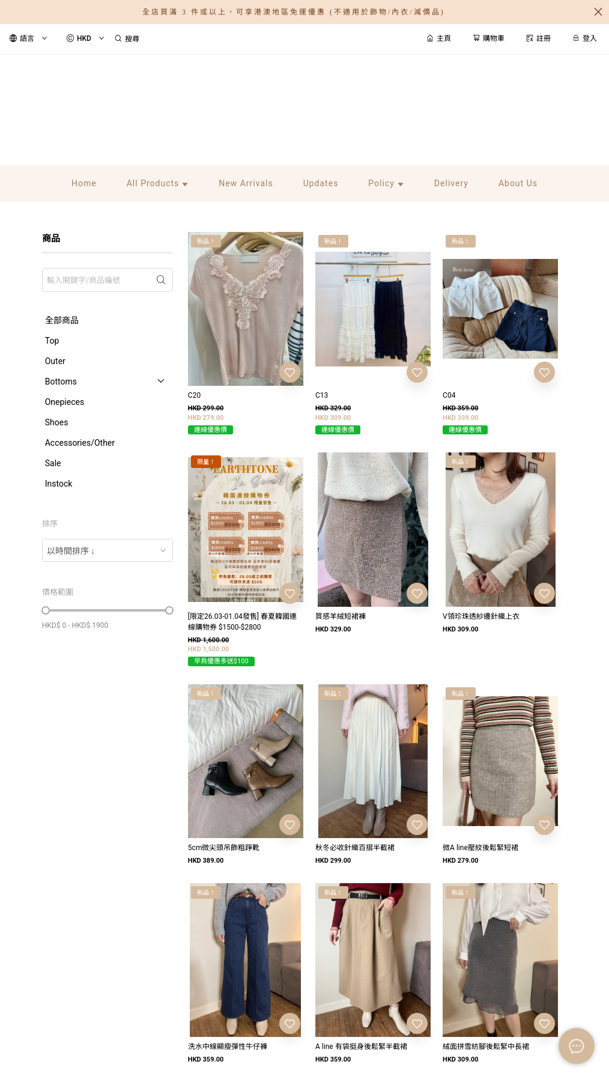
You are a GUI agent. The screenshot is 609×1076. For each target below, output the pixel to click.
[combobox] (107, 550)
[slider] (45, 610)
